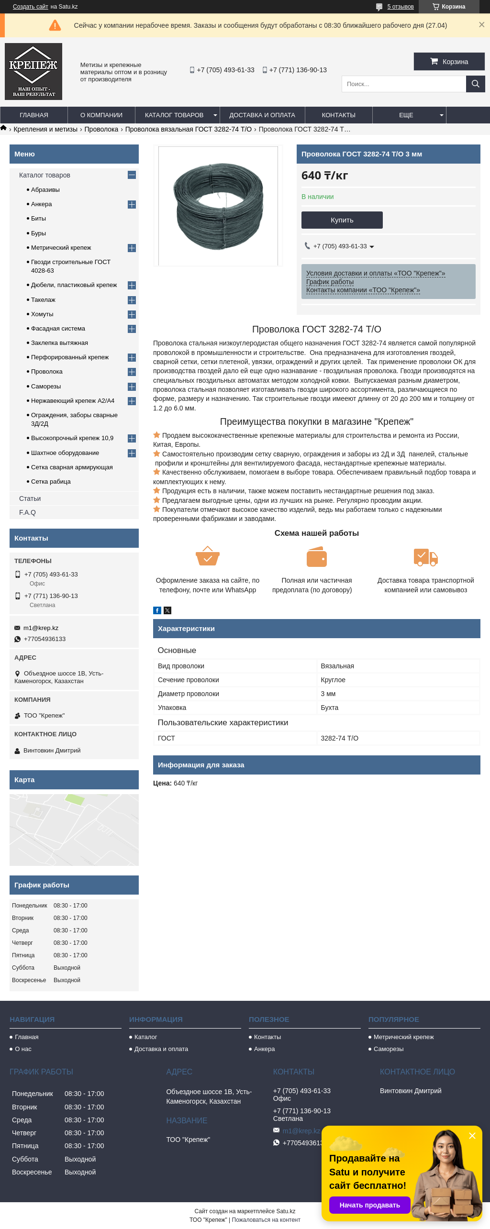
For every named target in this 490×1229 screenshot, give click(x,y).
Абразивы (45, 189)
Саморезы (46, 386)
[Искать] (475, 84)
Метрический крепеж (61, 247)
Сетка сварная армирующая (72, 467)
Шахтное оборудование (65, 452)
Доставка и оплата (262, 115)
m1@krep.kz (40, 627)
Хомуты (42, 314)
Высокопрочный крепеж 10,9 (72, 438)
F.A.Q (27, 512)
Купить (342, 220)
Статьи (30, 498)
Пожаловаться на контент (266, 1220)
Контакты (339, 115)
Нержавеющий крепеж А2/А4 (72, 400)
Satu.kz (285, 1211)
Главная (34, 115)
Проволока (102, 129)
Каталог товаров (174, 115)
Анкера (41, 204)
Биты (38, 218)
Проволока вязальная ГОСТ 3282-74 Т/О (188, 129)
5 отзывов (401, 6)
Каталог (145, 1037)
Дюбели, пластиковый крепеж (74, 284)
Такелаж (43, 299)
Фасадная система (58, 328)
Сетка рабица (51, 481)
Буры (38, 233)
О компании (101, 115)
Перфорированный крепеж (70, 357)
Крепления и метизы (45, 129)
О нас (23, 1048)
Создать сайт (30, 6)
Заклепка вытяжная (59, 342)
